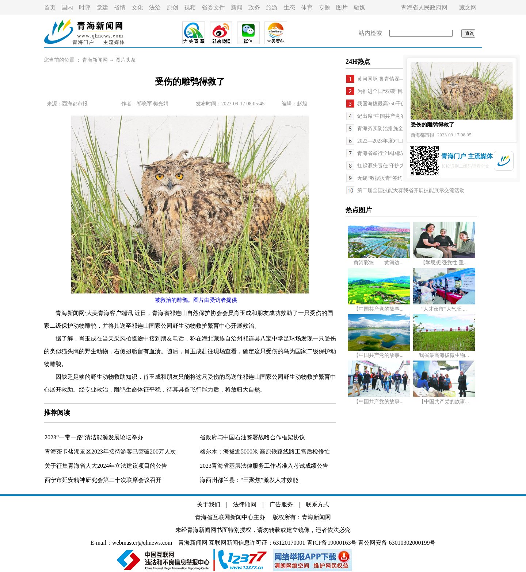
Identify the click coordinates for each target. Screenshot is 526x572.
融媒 (359, 7)
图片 (342, 7)
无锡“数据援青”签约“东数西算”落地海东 (402, 178)
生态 (289, 7)
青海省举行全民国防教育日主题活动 (398, 153)
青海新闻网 (95, 60)
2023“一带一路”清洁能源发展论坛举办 (94, 437)
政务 (254, 7)
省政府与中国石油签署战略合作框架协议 (252, 437)
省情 (120, 7)
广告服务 (281, 504)
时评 (85, 7)
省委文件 (213, 7)
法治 (155, 7)
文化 (137, 7)
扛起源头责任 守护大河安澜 (388, 165)
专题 (324, 7)
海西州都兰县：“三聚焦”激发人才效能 (249, 480)
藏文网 (468, 7)
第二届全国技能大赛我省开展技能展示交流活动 (411, 190)
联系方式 (317, 504)
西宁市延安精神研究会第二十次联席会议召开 (103, 480)
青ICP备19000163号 (332, 543)
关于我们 (208, 504)
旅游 (272, 7)
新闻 (237, 7)
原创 (172, 7)
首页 (50, 7)
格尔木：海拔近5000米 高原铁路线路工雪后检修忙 (265, 451)
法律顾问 (244, 504)
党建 (102, 7)
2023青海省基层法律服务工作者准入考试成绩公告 (264, 466)
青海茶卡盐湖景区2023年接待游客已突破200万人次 (110, 451)
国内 (67, 7)
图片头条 (125, 60)
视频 (190, 7)
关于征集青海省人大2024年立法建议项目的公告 (106, 466)
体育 (307, 7)
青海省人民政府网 (424, 7)
